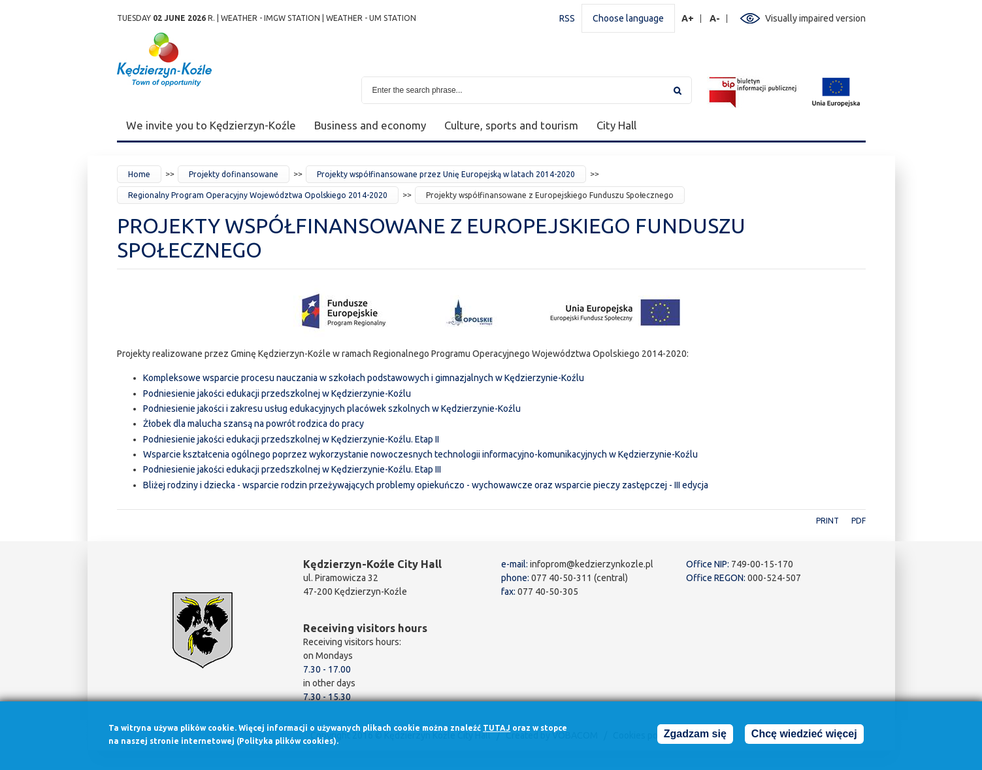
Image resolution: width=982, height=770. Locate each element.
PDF (858, 520)
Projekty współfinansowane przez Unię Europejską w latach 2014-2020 (446, 174)
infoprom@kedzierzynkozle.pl (591, 564)
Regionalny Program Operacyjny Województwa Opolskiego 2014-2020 (257, 195)
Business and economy (370, 125)
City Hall (616, 125)
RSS (567, 18)
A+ (688, 18)
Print (827, 520)
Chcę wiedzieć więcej (804, 737)
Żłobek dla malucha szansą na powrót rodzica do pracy (253, 423)
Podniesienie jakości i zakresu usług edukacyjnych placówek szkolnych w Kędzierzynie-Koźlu (332, 408)
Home (139, 174)
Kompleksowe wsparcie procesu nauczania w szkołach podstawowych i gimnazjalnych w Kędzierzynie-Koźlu (363, 378)
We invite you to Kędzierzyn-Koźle (211, 125)
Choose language (628, 18)
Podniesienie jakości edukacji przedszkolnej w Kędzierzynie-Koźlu (277, 393)
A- (715, 18)
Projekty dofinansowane (233, 174)
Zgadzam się (695, 737)
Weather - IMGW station (270, 18)
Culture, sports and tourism (511, 125)
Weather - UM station (371, 18)
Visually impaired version (815, 18)
